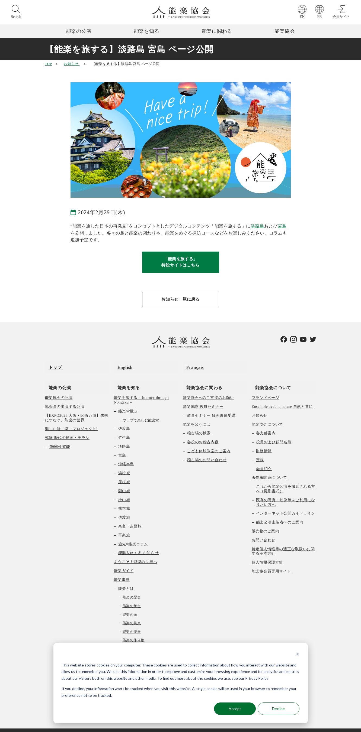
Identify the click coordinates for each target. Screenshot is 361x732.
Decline (278, 708)
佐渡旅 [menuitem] (124, 509)
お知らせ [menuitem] (259, 407)
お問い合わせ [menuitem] (263, 532)
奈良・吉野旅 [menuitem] (130, 518)
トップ (52, 365)
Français (191, 365)
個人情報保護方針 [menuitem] (267, 554)
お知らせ (71, 64)
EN (302, 17)
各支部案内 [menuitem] (266, 425)
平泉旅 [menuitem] (124, 527)
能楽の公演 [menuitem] (56, 379)
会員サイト (341, 17)
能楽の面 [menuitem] (130, 606)
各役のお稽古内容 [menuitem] (203, 434)
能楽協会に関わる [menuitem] (201, 379)
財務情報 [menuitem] (264, 443)
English (121, 365)
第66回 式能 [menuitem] (59, 439)
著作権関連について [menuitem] (269, 469)
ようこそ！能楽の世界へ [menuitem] (135, 554)
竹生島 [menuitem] (124, 429)
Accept (235, 708)
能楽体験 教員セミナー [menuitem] (203, 398)
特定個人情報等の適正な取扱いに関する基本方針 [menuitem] (283, 543)
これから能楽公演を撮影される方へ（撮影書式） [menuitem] (285, 480)
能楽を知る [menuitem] (125, 379)
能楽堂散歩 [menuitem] (128, 403)
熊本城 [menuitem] (124, 500)
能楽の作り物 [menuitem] (134, 632)
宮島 (282, 226)
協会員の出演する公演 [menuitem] (65, 398)
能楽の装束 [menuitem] (132, 615)
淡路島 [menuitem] (124, 438)
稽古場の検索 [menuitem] (199, 425)
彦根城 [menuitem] (124, 473)
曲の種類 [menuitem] (126, 640)
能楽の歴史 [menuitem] (132, 589)
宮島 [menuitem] (122, 447)
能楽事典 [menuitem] (122, 571)
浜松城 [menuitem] (124, 465)
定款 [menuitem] (260, 452)
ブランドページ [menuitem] (265, 390)
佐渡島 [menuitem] (124, 420)
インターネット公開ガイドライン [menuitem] (285, 505)
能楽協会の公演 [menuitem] (59, 390)
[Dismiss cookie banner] (297, 654)
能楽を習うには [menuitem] (196, 416)
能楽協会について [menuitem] (270, 379)
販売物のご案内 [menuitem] (265, 523)
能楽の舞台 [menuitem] (132, 598)
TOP (48, 64)
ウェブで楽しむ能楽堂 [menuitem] (141, 412)
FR (319, 17)
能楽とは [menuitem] (126, 580)
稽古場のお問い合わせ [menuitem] (207, 452)
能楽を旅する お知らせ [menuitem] (138, 545)
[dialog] (180, 683)
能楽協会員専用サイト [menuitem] (271, 563)
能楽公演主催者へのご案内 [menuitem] (280, 514)
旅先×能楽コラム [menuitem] (133, 536)
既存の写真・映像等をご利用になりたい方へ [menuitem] (285, 494)
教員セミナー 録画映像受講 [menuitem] (211, 407)
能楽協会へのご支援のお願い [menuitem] (208, 390)
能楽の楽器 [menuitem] (132, 623)
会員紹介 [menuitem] (264, 460)
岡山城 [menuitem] (124, 482)
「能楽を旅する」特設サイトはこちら (180, 263)
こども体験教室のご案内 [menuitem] (209, 443)
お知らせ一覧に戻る (180, 301)
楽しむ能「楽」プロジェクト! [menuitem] (71, 421)
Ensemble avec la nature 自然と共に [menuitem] (282, 398)
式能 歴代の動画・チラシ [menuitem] (67, 430)
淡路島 (257, 226)
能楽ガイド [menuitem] (124, 562)
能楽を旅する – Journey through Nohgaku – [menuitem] (141, 392)
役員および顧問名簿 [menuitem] (274, 434)
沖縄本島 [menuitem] (126, 456)
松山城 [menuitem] (124, 491)
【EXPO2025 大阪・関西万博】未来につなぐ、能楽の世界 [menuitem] (76, 409)
